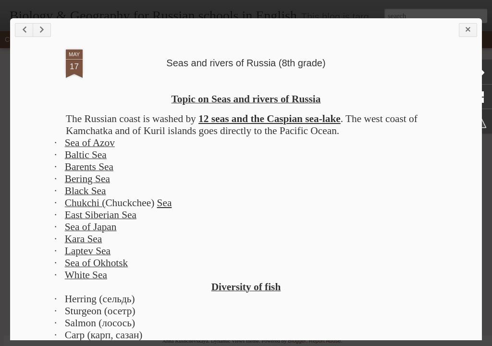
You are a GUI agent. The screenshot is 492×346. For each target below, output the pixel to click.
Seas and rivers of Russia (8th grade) (245, 63)
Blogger (297, 341)
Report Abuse (325, 341)
